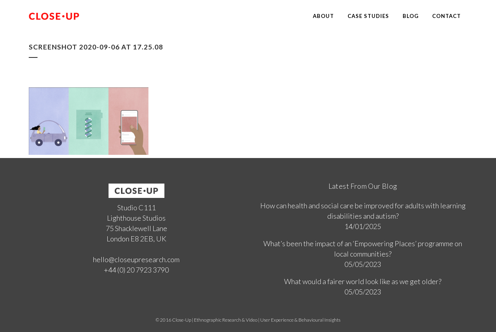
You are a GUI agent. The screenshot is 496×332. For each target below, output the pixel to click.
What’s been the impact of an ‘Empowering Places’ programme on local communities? (362, 248)
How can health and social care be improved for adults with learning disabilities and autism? (363, 210)
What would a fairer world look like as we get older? (362, 281)
